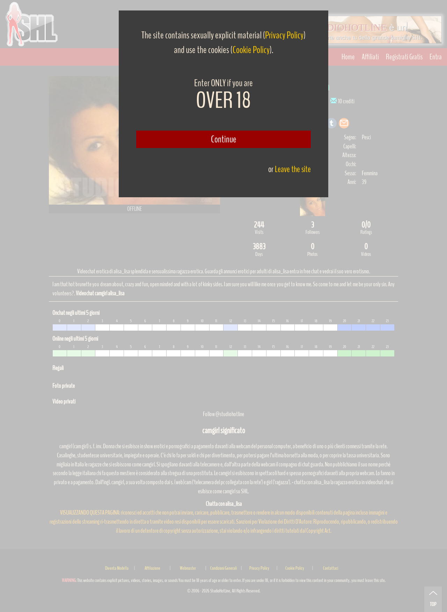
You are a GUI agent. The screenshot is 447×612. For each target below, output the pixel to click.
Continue (223, 139)
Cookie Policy (251, 50)
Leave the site (293, 169)
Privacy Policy (284, 35)
